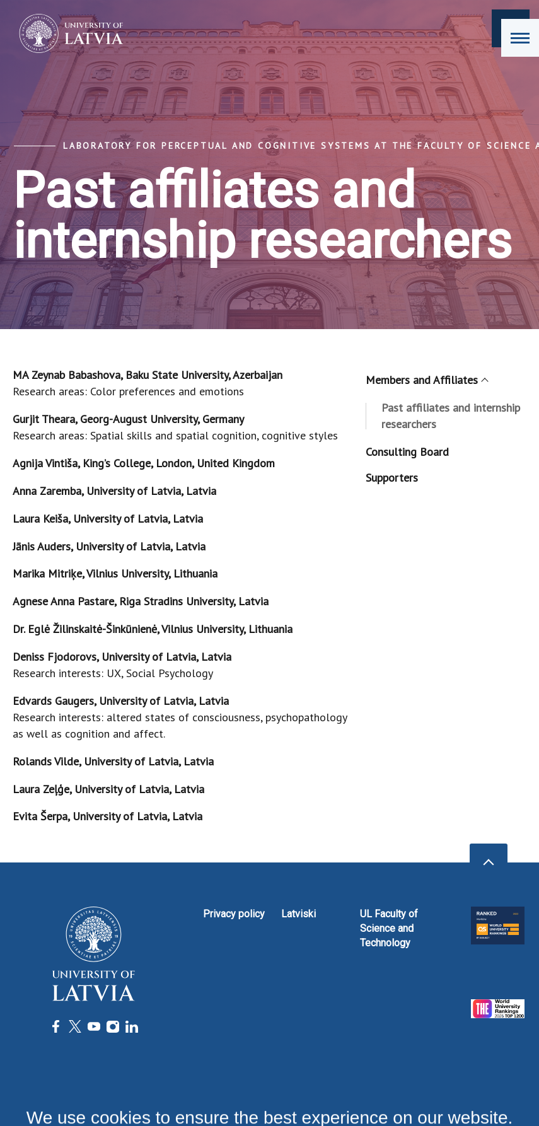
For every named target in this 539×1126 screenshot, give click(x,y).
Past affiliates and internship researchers (450, 415)
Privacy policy (234, 914)
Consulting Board (407, 451)
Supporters (392, 477)
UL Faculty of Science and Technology (389, 928)
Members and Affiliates (426, 380)
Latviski (298, 914)
